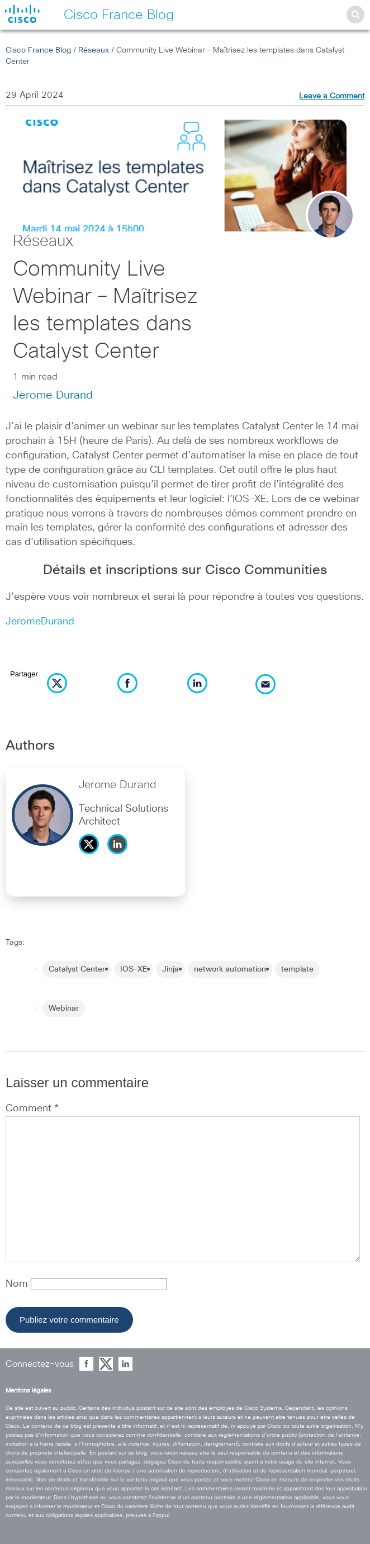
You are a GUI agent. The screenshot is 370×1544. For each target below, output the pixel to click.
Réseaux (93, 50)
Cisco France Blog (38, 50)
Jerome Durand (53, 395)
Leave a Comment (331, 96)
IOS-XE (133, 969)
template (297, 969)
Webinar (64, 1008)
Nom (18, 1284)
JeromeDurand (40, 622)
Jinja (170, 969)
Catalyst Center (77, 969)
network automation (230, 969)
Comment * (32, 1108)
